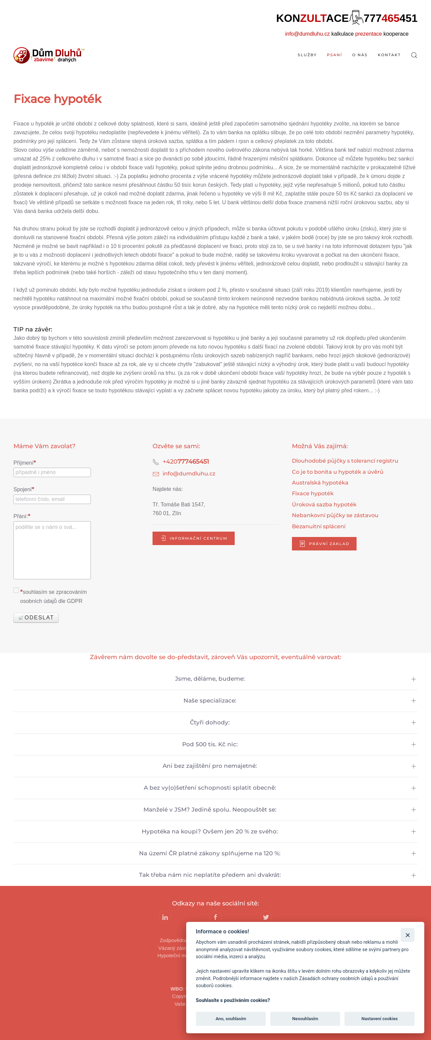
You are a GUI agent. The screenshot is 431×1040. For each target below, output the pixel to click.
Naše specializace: (210, 700)
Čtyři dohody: (210, 722)
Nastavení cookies (379, 1018)
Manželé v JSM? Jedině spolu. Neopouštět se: (209, 809)
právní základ (324, 543)
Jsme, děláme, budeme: (210, 678)
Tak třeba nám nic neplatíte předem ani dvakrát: (210, 874)
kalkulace (342, 34)
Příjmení (24, 462)
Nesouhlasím (305, 1018)
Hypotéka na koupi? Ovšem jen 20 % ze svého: (210, 831)
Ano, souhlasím (231, 1018)
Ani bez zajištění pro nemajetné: (210, 765)
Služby (307, 54)
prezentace (368, 34)
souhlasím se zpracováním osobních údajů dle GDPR (50, 595)
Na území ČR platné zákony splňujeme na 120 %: (209, 853)
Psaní (334, 54)
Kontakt (389, 54)
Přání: (21, 515)
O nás (360, 54)
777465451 (193, 461)
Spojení (23, 489)
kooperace (396, 34)
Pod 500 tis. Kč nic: (210, 744)
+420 (170, 461)
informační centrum (194, 538)
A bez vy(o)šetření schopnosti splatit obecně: (210, 787)
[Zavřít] (408, 935)
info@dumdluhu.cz (307, 34)
